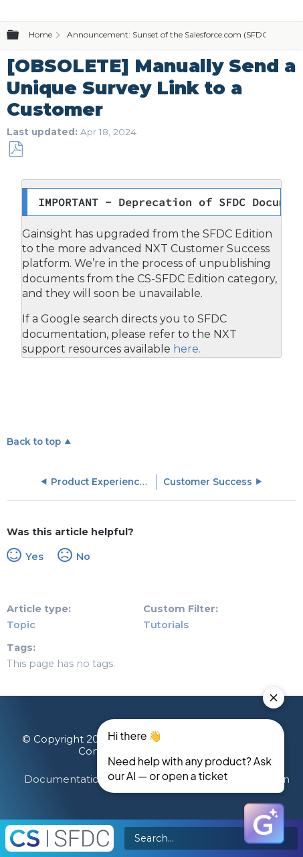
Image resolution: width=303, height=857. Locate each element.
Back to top (34, 441)
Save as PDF (15, 149)
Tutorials (166, 625)
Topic (21, 625)
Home (40, 34)
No (83, 557)
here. (186, 349)
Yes (34, 557)
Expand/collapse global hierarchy (21, 35)
